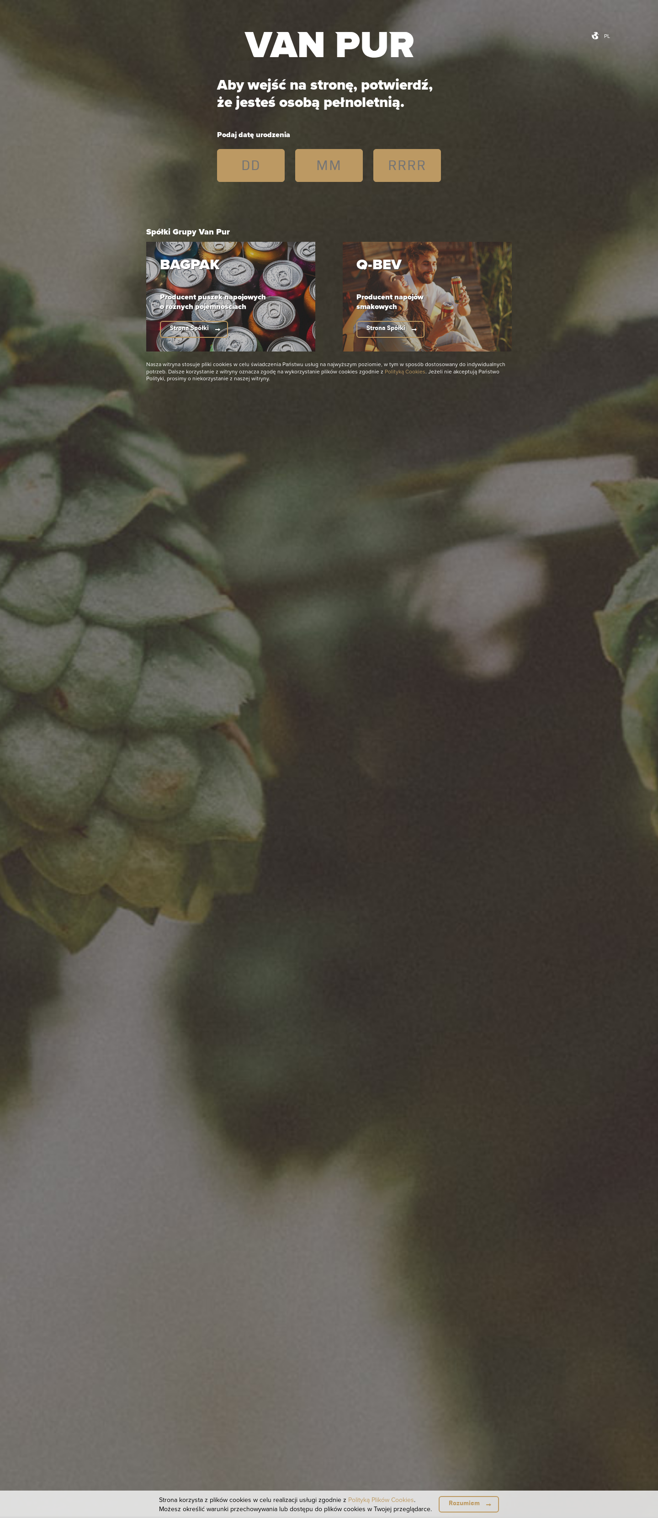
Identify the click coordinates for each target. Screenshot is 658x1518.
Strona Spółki (189, 328)
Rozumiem (464, 1503)
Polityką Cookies (405, 371)
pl (607, 36)
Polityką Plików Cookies (381, 1499)
